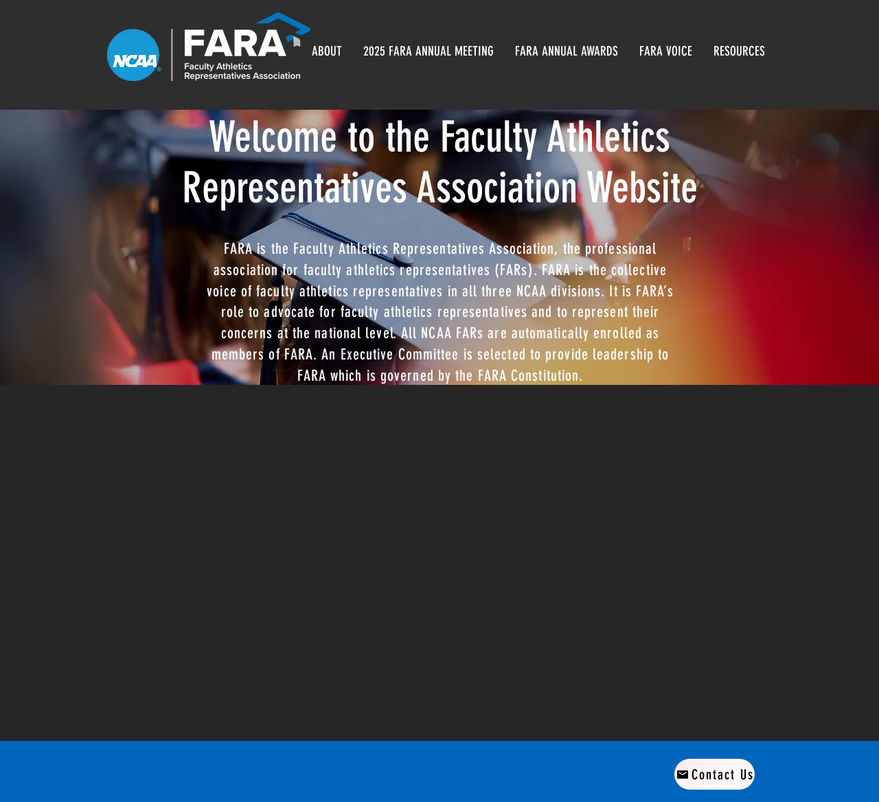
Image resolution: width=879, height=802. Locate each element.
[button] (566, 51)
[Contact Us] (714, 774)
